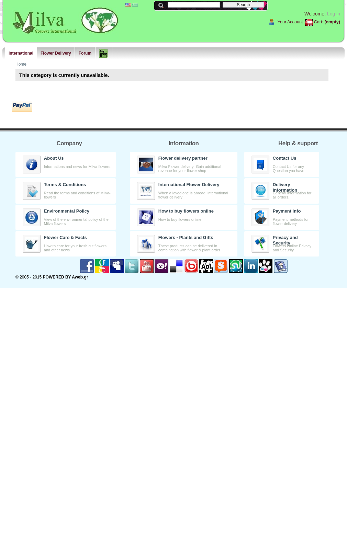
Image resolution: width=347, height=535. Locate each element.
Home (20, 64)
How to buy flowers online (186, 211)
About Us (54, 158)
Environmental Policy (66, 211)
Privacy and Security (285, 240)
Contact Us (284, 158)
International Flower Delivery (189, 184)
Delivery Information (285, 187)
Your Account (290, 22)
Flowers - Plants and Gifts (185, 237)
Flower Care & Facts (65, 237)
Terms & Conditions (65, 184)
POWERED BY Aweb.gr (65, 277)
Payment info (287, 211)
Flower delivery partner (183, 158)
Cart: (318, 22)
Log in (333, 13)
